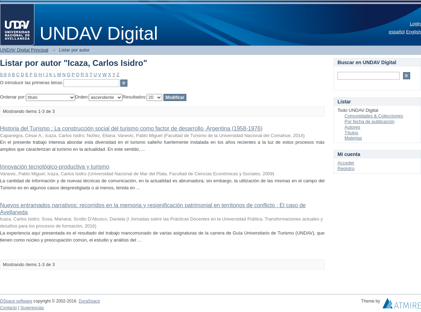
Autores (352, 127)
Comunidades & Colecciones (374, 115)
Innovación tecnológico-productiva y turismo (54, 167)
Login (415, 23)
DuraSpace (89, 301)
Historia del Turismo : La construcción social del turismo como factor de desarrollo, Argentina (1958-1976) (131, 128)
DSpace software (16, 301)
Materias (353, 138)
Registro (346, 168)
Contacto (8, 307)
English (413, 31)
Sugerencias (32, 307)
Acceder (346, 162)
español (397, 31)
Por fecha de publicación (369, 121)
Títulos (351, 132)
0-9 (3, 74)
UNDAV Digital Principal (24, 50)
